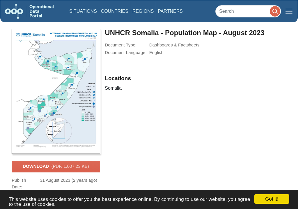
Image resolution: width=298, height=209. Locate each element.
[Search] (248, 11)
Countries (114, 11)
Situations (83, 11)
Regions (143, 11)
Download (56, 166)
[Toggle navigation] (289, 11)
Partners (170, 11)
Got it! (271, 199)
